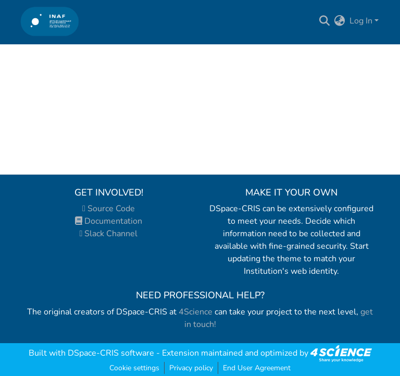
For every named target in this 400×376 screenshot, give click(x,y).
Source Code (108, 208)
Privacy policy (191, 368)
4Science (196, 312)
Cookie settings (134, 368)
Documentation (108, 221)
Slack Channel (109, 233)
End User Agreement (257, 368)
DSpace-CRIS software (111, 353)
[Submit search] (324, 21)
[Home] (49, 21)
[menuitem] (339, 21)
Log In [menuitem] (360, 21)
